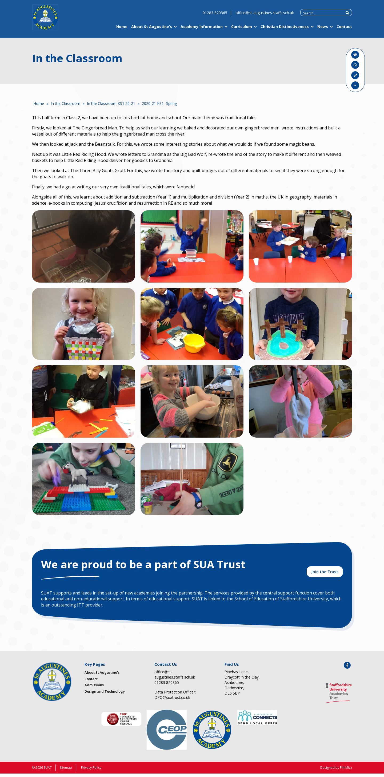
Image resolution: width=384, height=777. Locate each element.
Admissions (94, 688)
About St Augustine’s (151, 30)
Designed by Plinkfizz (336, 771)
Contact (344, 30)
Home (121, 30)
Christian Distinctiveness (285, 30)
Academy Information (202, 30)
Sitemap (66, 771)
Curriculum (241, 30)
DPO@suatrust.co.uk (172, 700)
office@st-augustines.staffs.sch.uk (264, 16)
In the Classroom (65, 103)
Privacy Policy (91, 771)
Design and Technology (105, 694)
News (322, 30)
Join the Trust (324, 574)
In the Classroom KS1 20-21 (111, 103)
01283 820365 (215, 16)
